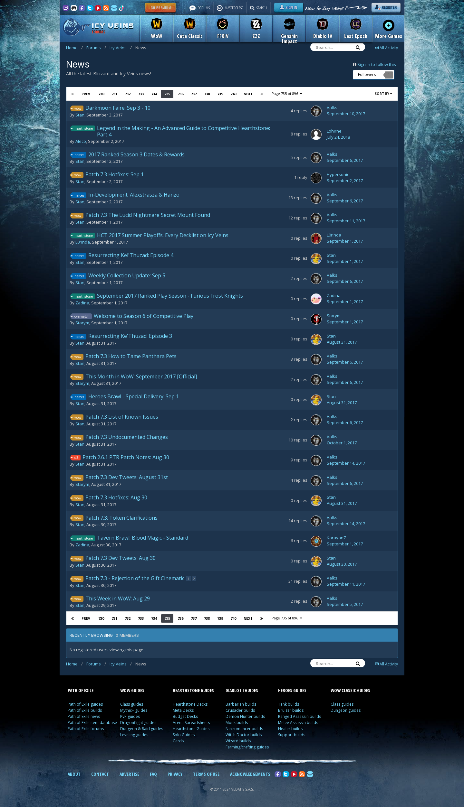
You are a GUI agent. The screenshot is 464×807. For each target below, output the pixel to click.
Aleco (80, 141)
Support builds (291, 734)
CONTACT (100, 774)
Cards (178, 741)
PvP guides (130, 716)
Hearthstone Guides (191, 728)
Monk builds (237, 722)
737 (193, 93)
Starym (82, 323)
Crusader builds (240, 710)
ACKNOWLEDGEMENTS (250, 774)
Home (74, 48)
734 (154, 93)
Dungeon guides (346, 710)
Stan (79, 115)
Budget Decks (185, 716)
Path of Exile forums (86, 728)
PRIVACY (175, 774)
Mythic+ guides (133, 710)
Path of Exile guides (85, 704)
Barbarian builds (241, 704)
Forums (96, 48)
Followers (367, 74)
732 (127, 93)
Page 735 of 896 (286, 93)
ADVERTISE (129, 774)
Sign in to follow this (376, 64)
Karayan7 (336, 538)
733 (140, 93)
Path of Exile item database (92, 722)
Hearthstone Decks (190, 704)
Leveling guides (134, 734)
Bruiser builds (291, 710)
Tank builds (288, 704)
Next (247, 94)
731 (114, 93)
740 (233, 93)
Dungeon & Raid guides (141, 728)
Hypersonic (338, 174)
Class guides (131, 704)
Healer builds (290, 728)
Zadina (82, 303)
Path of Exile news (84, 716)
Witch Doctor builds (244, 734)
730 (101, 93)
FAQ (153, 774)
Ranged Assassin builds (299, 716)
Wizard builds (238, 741)
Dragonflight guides (138, 722)
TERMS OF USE (206, 774)
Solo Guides (184, 734)
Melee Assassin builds (298, 722)
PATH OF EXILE (80, 690)
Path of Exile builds (85, 710)
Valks (332, 107)
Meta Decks (183, 710)
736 (180, 93)
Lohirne (334, 131)
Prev (86, 94)
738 (206, 93)
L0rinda (82, 242)
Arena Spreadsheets (191, 722)
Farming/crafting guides (247, 747)
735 (167, 93)
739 (220, 93)
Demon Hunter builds (245, 716)
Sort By (383, 93)
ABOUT (74, 774)
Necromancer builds (244, 728)
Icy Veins (121, 48)
